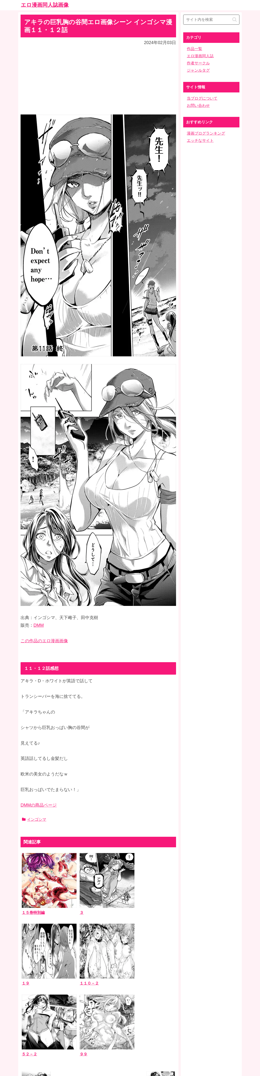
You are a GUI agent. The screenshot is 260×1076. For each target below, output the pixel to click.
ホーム (130, 1038)
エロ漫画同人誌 (200, 56)
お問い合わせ (198, 105)
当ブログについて (202, 98)
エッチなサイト (200, 140)
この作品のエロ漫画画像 (44, 640)
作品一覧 (194, 49)
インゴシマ (34, 819)
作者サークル (198, 63)
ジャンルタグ (198, 70)
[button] (234, 19)
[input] (211, 20)
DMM (38, 625)
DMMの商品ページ (39, 805)
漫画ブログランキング (206, 133)
